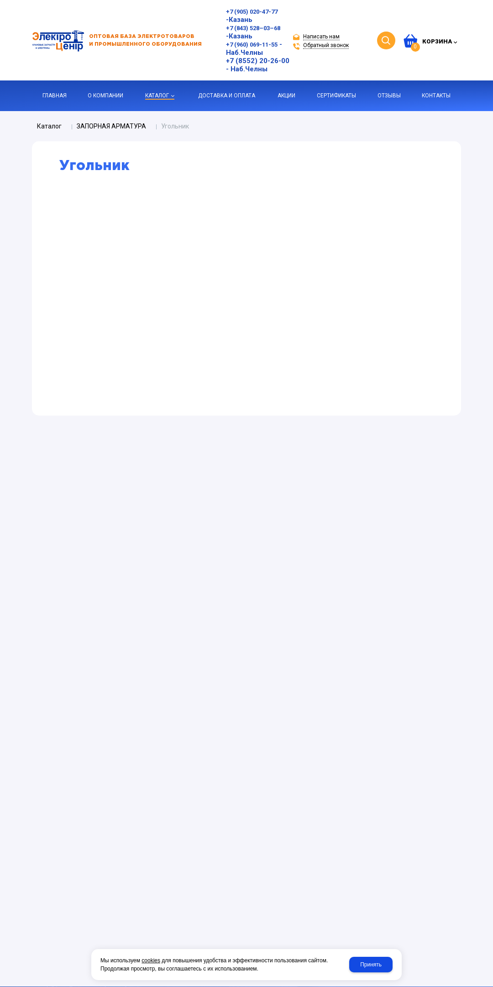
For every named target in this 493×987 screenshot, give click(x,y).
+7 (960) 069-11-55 (252, 44)
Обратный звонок (326, 45)
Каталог (49, 126)
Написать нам (321, 36)
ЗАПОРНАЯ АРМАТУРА (111, 126)
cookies (151, 960)
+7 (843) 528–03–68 (253, 28)
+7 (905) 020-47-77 (252, 11)
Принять (371, 964)
